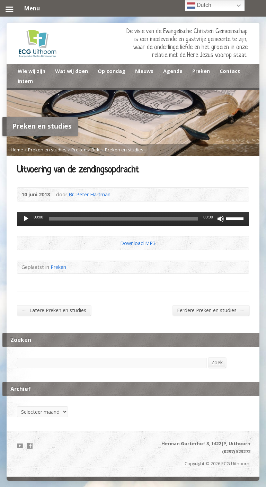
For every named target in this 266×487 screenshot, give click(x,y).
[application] (133, 219)
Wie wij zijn (31, 71)
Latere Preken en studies (53, 310)
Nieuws (144, 71)
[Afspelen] (26, 218)
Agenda (173, 71)
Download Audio (114, 243)
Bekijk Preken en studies (117, 150)
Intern (25, 81)
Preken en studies (47, 150)
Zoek (217, 362)
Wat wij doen (71, 71)
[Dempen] (220, 218)
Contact (230, 71)
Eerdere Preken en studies (210, 310)
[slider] (123, 219)
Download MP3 (138, 243)
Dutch (199, 5)
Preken (201, 71)
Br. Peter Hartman (89, 194)
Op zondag (111, 71)
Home (17, 150)
